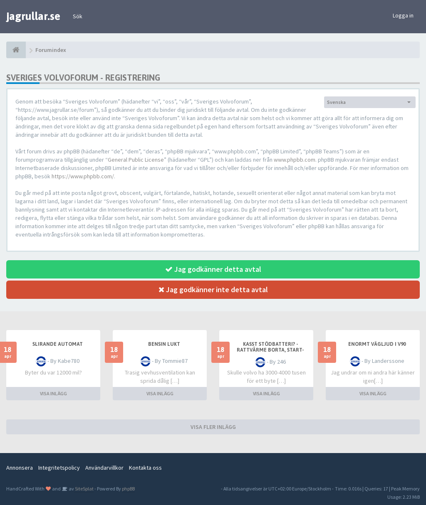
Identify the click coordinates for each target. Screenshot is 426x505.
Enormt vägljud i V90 (377, 344)
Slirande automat (57, 344)
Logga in (403, 15)
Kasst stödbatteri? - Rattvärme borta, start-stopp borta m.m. (270, 350)
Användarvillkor (104, 467)
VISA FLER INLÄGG (213, 427)
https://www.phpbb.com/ (83, 176)
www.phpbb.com (294, 159)
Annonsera (19, 467)
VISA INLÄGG (53, 393)
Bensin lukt (164, 344)
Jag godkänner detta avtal (213, 269)
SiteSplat (84, 488)
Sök (77, 16)
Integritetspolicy (59, 467)
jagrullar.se (33, 16)
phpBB (128, 488)
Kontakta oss (145, 467)
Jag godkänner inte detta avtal (213, 289)
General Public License (136, 159)
